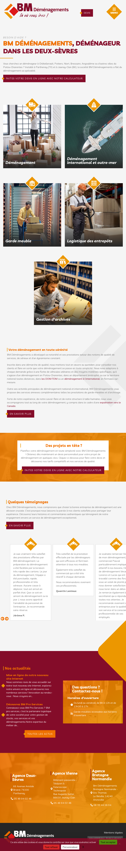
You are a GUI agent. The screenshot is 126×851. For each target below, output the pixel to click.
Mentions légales (113, 832)
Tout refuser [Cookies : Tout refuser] (51, 847)
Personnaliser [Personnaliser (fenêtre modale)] (70, 847)
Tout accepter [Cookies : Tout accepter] (108, 842)
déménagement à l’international (82, 378)
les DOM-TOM (49, 378)
